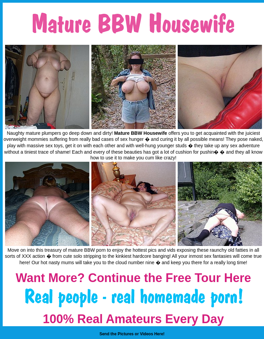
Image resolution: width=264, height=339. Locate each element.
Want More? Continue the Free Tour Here (133, 278)
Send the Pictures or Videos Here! (132, 334)
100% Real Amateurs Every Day (133, 319)
